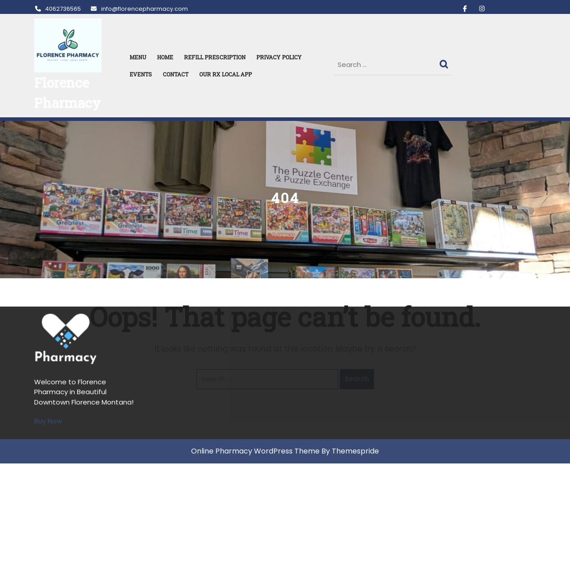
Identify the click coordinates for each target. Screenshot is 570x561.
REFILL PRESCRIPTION (214, 57)
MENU (137, 57)
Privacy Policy (279, 57)
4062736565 (57, 8)
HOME (165, 57)
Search (445, 62)
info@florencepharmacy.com (138, 8)
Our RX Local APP (225, 74)
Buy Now (48, 329)
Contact (175, 74)
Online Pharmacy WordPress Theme (255, 359)
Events (140, 74)
